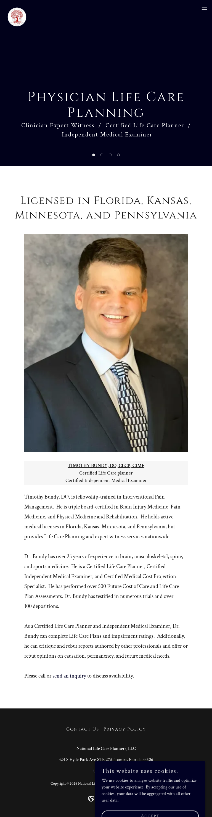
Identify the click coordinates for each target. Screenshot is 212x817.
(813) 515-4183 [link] (106, 771)
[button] (93, 155)
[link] (17, 8)
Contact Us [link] (82, 729)
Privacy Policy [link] (125, 729)
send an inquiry (69, 675)
